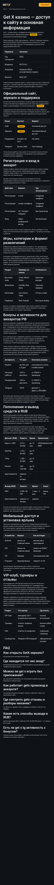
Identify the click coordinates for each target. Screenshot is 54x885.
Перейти (33, 34)
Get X (5, 9)
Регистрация (45, 5)
